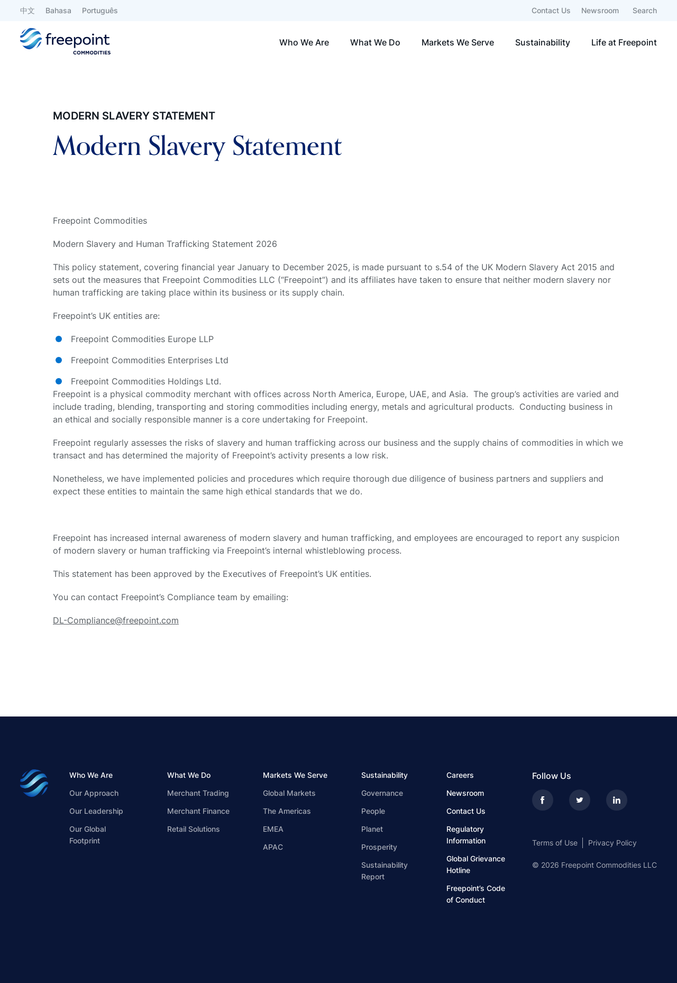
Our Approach (93, 792)
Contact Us (551, 10)
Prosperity (379, 846)
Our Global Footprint (87, 834)
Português (100, 10)
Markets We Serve (458, 42)
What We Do (375, 42)
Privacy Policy (612, 842)
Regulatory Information (466, 834)
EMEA (273, 828)
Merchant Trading (198, 792)
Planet (372, 828)
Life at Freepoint (624, 42)
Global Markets (289, 792)
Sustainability (542, 42)
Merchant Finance (198, 810)
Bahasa (58, 10)
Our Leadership (96, 810)
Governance (382, 792)
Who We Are (304, 42)
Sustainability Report (384, 870)
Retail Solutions (193, 828)
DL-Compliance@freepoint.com (116, 620)
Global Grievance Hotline (475, 864)
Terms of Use (555, 842)
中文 (27, 10)
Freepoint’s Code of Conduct (475, 894)
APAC (273, 846)
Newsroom (600, 10)
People (373, 810)
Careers (460, 774)
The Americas (287, 810)
